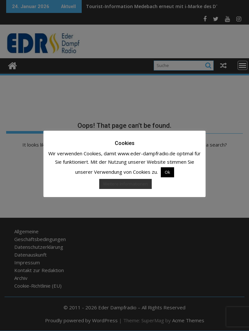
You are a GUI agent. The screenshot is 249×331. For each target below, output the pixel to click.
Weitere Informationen (125, 184)
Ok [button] (167, 172)
